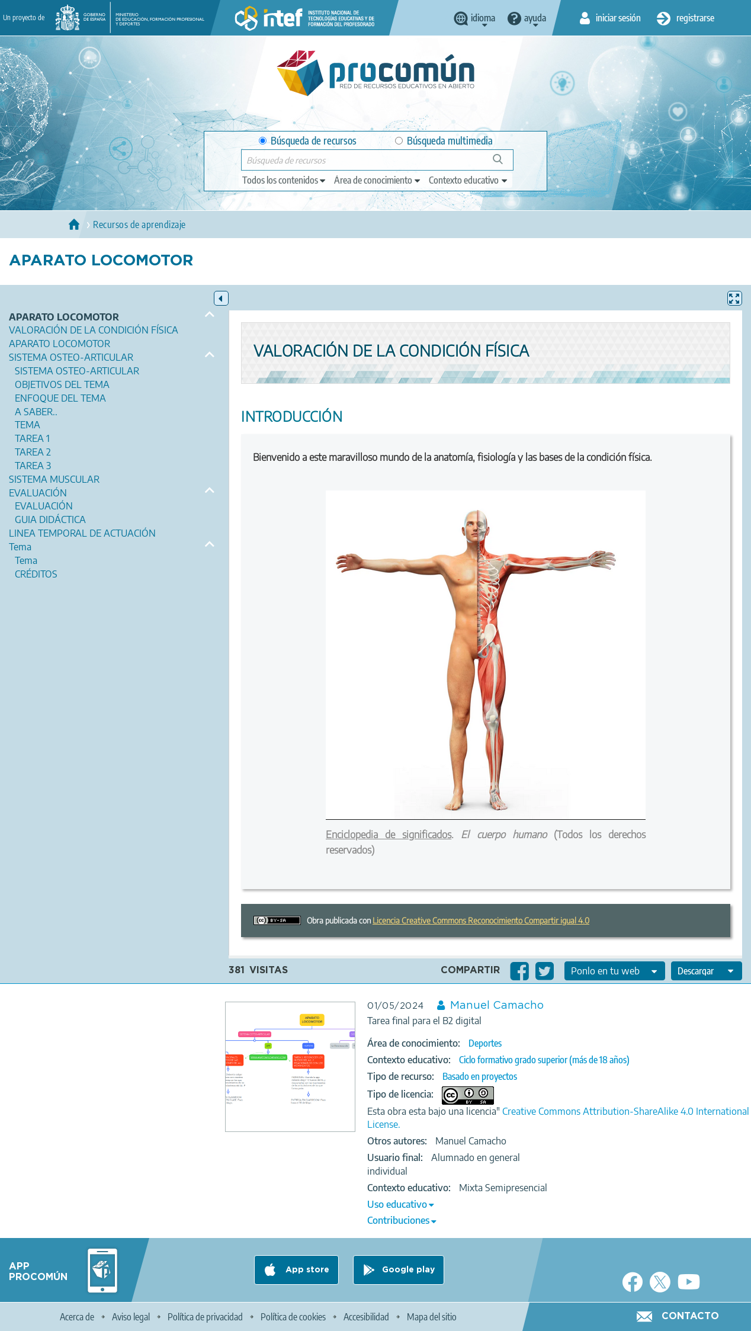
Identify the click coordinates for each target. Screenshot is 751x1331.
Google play (408, 1270)
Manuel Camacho (497, 1006)
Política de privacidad (205, 1317)
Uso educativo (397, 1204)
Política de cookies (293, 1317)
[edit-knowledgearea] (377, 180)
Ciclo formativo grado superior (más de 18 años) (544, 1060)
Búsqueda (504, 163)
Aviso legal (131, 1317)
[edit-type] (284, 180)
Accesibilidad (366, 1317)
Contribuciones (398, 1220)
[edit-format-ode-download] (706, 970)
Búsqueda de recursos (308, 140)
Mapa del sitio (432, 1317)
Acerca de (77, 1317)
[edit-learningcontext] (468, 180)
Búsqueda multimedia (444, 140)
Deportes (485, 1043)
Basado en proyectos (479, 1076)
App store (306, 1270)
